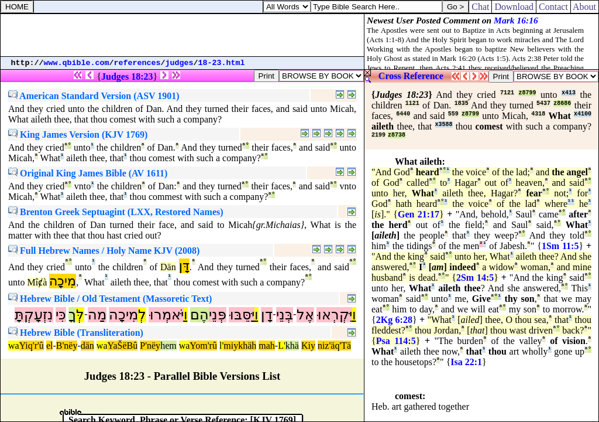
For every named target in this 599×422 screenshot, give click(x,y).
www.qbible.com (76, 63)
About (584, 7)
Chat (480, 7)
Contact (553, 7)
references (137, 63)
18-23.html (221, 63)
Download (514, 7)
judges (180, 63)
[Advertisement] (182, 35)
